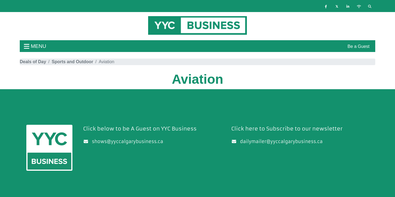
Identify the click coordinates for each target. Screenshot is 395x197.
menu (35, 46)
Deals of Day (33, 61)
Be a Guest (358, 46)
